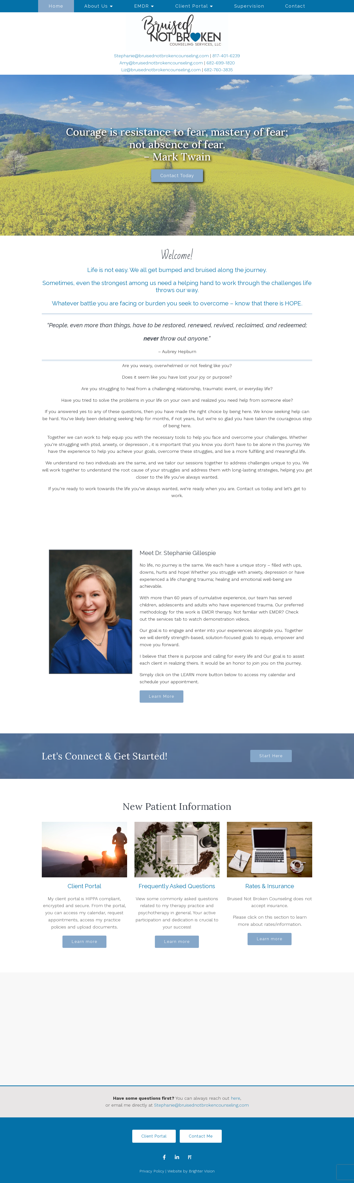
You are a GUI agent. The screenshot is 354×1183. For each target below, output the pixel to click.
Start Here (271, 756)
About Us (96, 6)
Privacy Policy (151, 1171)
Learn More (161, 696)
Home (56, 6)
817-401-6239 (226, 55)
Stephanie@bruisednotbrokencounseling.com (161, 55)
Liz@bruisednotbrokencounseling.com (161, 69)
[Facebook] (164, 1157)
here (235, 1098)
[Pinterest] (189, 1157)
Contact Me (201, 1136)
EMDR (141, 6)
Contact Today (177, 175)
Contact (295, 6)
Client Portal (191, 6)
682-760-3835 (218, 69)
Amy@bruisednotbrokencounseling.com (161, 62)
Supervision (249, 6)
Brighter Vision (202, 1171)
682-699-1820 (220, 62)
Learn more (84, 941)
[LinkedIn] (177, 1157)
